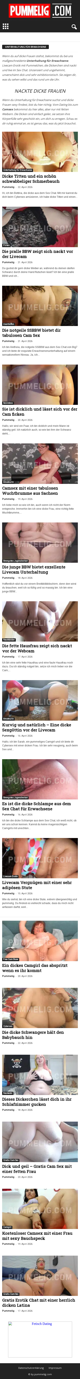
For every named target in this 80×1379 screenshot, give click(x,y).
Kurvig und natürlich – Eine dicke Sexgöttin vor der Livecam (36, 727)
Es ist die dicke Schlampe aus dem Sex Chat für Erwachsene (36, 806)
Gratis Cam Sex (10, 1160)
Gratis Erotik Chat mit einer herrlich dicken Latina (38, 1302)
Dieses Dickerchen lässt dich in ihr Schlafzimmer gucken (36, 1101)
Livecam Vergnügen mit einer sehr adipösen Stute (37, 885)
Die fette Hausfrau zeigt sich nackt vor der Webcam (37, 648)
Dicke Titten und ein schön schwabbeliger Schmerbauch (31, 178)
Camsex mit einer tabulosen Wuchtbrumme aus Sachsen (30, 490)
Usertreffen (8, 324)
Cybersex (7, 1026)
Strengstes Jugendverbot (15, 561)
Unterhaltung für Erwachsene (17, 170)
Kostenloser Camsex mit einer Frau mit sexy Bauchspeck (37, 1235)
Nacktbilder (9, 640)
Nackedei (7, 1093)
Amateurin (8, 482)
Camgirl (7, 1227)
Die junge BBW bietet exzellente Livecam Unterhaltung (33, 569)
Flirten (6, 245)
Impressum (55, 1367)
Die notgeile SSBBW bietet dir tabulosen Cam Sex (31, 332)
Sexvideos (8, 403)
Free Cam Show (10, 959)
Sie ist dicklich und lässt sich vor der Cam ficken (39, 411)
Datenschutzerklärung (31, 1367)
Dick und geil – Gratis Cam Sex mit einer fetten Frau (37, 1169)
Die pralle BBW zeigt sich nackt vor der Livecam (37, 254)
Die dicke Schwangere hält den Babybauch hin (33, 1035)
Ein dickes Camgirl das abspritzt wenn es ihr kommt (34, 968)
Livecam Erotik (10, 876)
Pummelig (8, 187)
